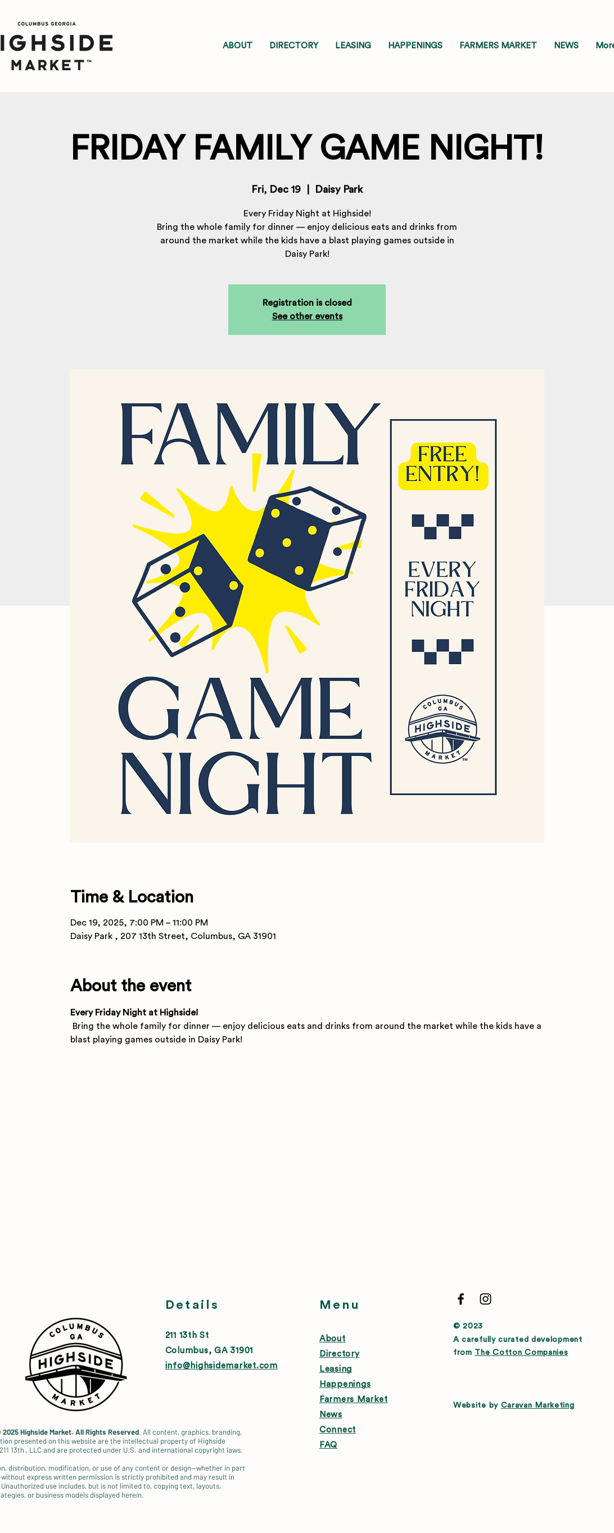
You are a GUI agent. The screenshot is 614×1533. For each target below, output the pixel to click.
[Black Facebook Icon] (460, 1299)
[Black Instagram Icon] (485, 1299)
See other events (307, 316)
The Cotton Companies (521, 1353)
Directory (339, 1354)
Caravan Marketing (538, 1405)
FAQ (328, 1445)
